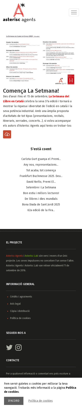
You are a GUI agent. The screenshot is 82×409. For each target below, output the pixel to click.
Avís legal (15, 303)
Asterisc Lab (31, 255)
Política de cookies (40, 400)
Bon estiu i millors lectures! (41, 193)
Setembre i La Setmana (41, 187)
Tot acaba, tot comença (41, 170)
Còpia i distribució (20, 311)
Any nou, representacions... (41, 165)
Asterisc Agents (14, 255)
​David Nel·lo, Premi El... (41, 182)
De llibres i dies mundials (41, 199)
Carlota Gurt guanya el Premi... (41, 159)
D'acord (13, 400)
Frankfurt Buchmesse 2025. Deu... (41, 176)
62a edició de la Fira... (41, 210)
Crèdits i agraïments (21, 296)
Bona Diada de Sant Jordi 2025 (41, 204)
